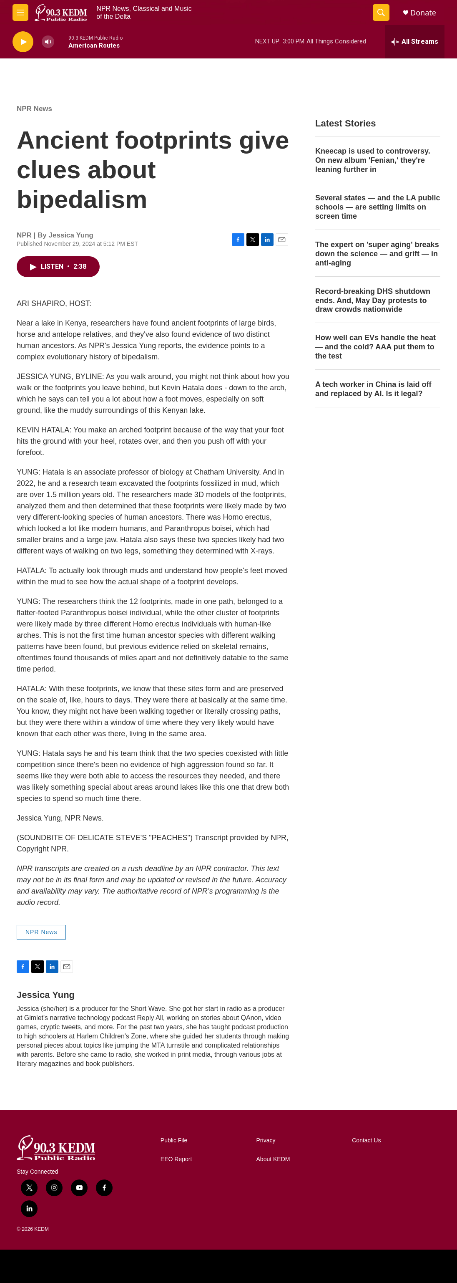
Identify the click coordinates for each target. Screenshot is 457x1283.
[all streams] (414, 41)
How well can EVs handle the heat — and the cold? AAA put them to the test (375, 346)
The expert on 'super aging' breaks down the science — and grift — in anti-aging (377, 253)
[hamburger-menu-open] (20, 12)
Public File (174, 1140)
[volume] (48, 42)
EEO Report (176, 1159)
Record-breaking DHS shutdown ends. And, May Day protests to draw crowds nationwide (372, 300)
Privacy (266, 1140)
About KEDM (273, 1159)
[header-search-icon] (381, 12)
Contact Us (366, 1140)
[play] (23, 42)
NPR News (34, 109)
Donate (423, 12)
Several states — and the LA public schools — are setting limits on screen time (377, 207)
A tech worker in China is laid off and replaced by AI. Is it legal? (373, 389)
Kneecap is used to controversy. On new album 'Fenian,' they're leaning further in (372, 160)
